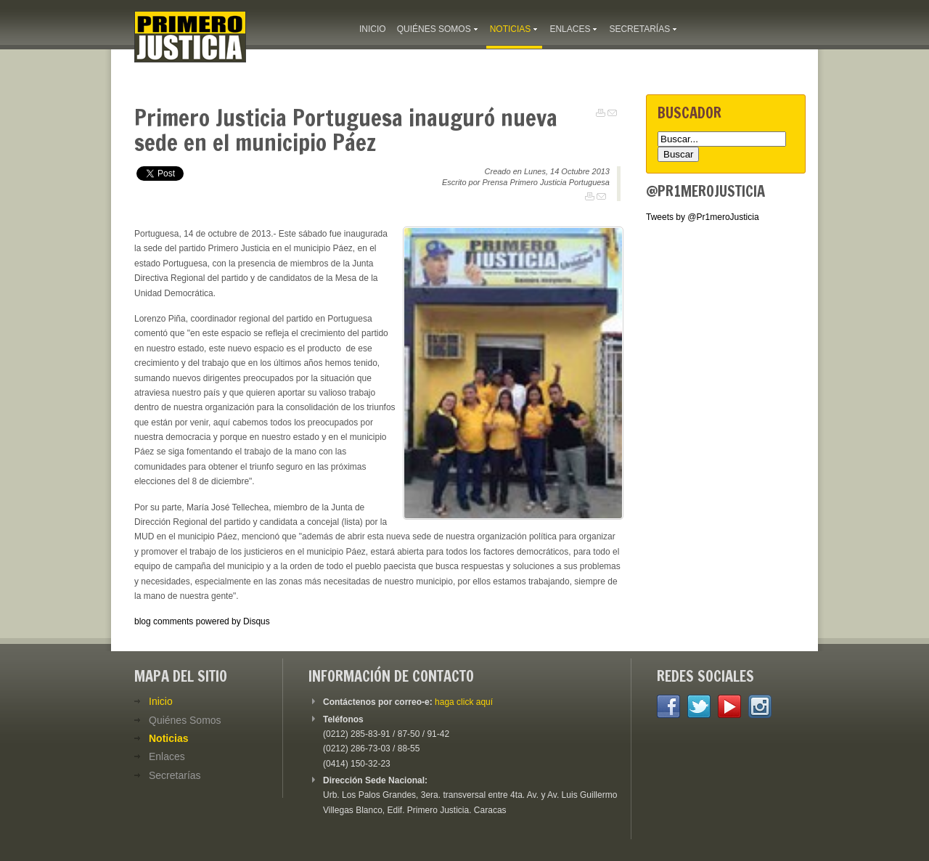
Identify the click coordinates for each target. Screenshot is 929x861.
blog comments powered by (202, 621)
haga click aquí (464, 702)
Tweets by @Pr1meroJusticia (702, 217)
